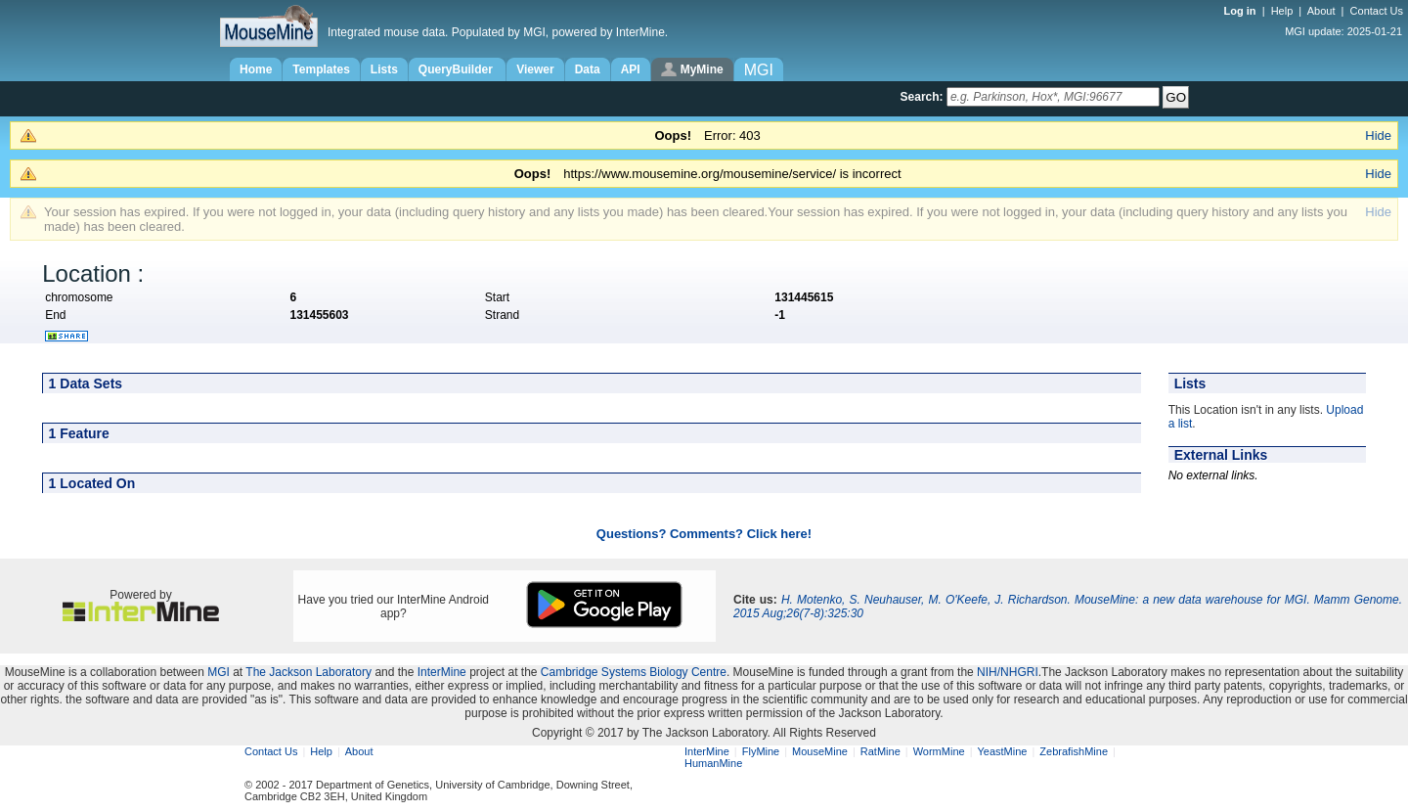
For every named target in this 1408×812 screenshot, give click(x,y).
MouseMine (820, 751)
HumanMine (713, 763)
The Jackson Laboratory (308, 672)
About (1321, 11)
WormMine (939, 751)
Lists (384, 69)
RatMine (880, 751)
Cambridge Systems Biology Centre (633, 672)
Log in (1241, 11)
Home (256, 69)
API (630, 69)
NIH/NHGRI (1007, 672)
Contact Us (1376, 11)
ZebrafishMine (1073, 751)
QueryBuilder (457, 69)
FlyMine (761, 751)
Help (1282, 11)
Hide (1378, 135)
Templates (320, 69)
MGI (218, 672)
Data (587, 69)
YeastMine (1002, 751)
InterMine (442, 672)
